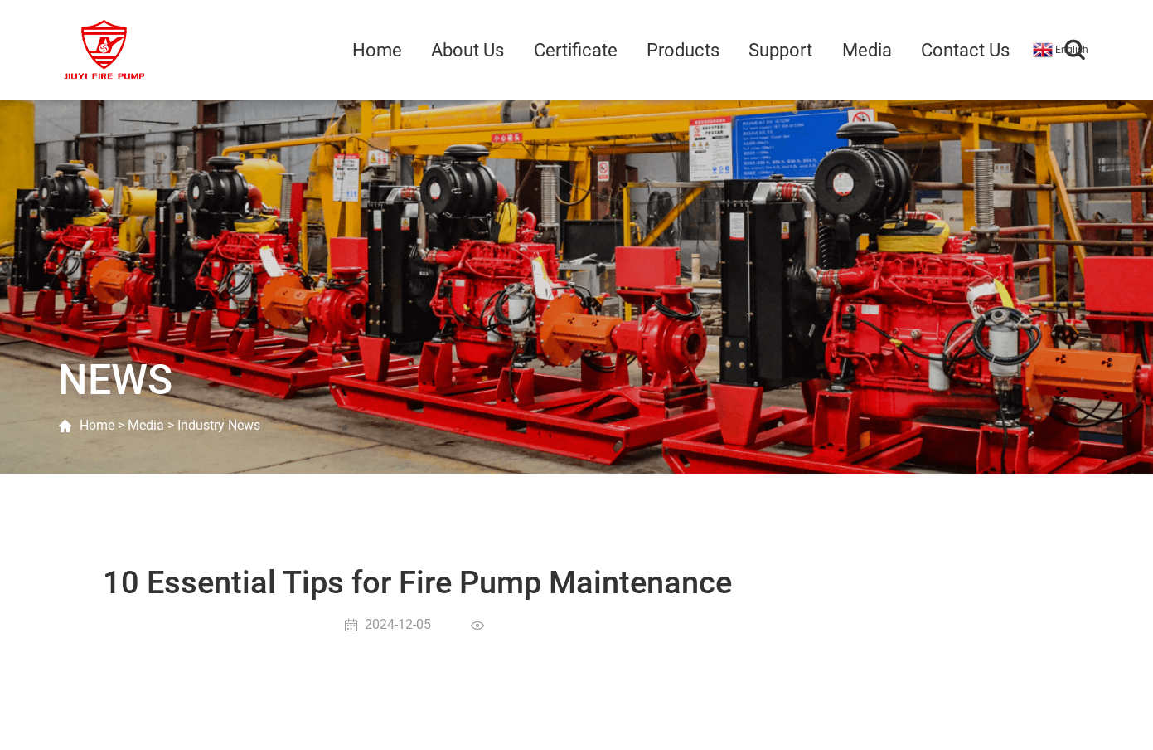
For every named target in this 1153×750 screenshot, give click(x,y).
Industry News (218, 425)
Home (377, 50)
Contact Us (965, 50)
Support (780, 50)
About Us (467, 50)
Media (867, 50)
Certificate (576, 50)
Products (683, 50)
